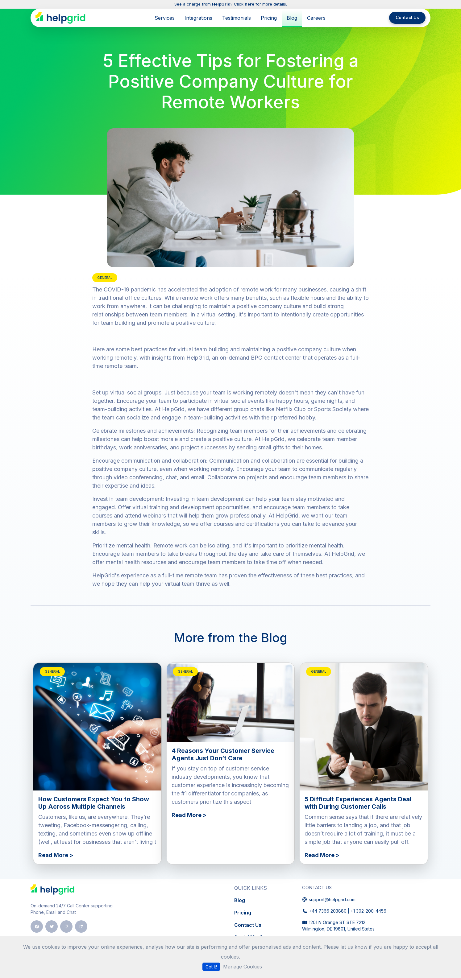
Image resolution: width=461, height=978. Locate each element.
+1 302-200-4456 (368, 911)
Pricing (269, 18)
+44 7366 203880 (328, 911)
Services (165, 18)
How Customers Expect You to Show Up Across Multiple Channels (93, 802)
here (249, 4)
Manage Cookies (242, 967)
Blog (292, 18)
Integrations (198, 18)
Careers (316, 18)
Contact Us (407, 17)
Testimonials (236, 18)
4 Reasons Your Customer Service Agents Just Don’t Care (223, 754)
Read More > (55, 855)
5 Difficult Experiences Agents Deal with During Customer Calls (358, 802)
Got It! (211, 966)
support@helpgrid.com (332, 899)
